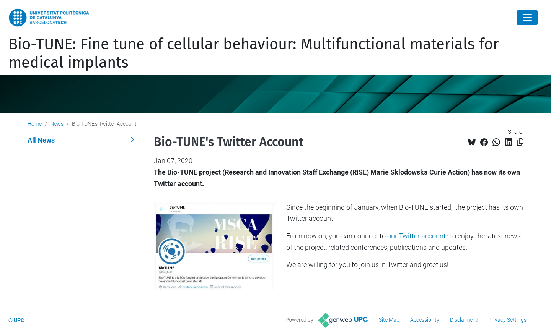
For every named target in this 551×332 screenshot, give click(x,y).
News (57, 124)
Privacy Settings (507, 320)
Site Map (389, 320)
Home (35, 124)
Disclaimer (462, 320)
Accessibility (424, 320)
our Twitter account (416, 236)
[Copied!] (520, 142)
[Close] (527, 17)
